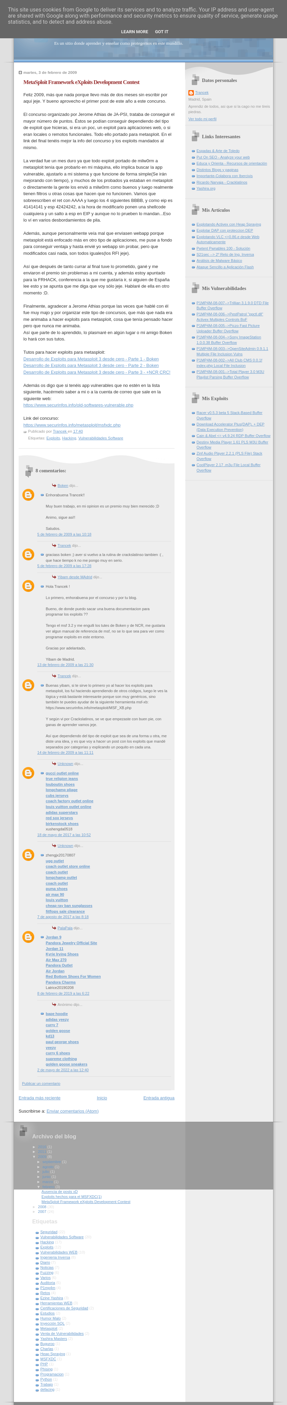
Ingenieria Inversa (55, 1257)
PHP (44, 1364)
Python (46, 1379)
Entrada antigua (159, 1097)
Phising (46, 1369)
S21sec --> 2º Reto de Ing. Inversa (225, 254)
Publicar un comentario (41, 1083)
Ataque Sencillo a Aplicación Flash (225, 267)
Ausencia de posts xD (60, 1192)
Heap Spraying (52, 1354)
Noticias (47, 1267)
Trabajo (46, 1384)
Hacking (69, 438)
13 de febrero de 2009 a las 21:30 (65, 665)
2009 (42, 1157)
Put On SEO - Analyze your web (223, 157)
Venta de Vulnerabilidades (62, 1333)
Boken (63, 485)
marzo (48, 1182)
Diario (45, 1262)
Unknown (65, 764)
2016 (42, 1147)
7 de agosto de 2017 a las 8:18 (63, 917)
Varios (45, 1278)
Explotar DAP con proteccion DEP (225, 230)
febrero (48, 1187)
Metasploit (48, 1328)
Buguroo (47, 1344)
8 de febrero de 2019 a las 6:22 (63, 993)
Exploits (53, 438)
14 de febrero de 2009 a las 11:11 (65, 752)
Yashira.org (206, 188)
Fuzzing (47, 1272)
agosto (48, 1167)
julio (46, 1172)
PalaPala (65, 928)
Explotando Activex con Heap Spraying (229, 224)
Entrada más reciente (40, 1097)
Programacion (52, 1374)
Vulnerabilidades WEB (59, 1252)
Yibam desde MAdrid (75, 577)
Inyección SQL (52, 1323)
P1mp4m (47, 1288)
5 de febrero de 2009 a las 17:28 (64, 566)
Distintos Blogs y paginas (217, 170)
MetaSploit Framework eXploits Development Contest (86, 1202)
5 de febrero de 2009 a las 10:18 (64, 534)
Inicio (102, 1097)
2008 (42, 1207)
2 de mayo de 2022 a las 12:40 (63, 1070)
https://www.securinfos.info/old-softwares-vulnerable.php (78, 405)
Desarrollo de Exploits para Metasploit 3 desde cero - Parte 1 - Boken (91, 358)
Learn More (134, 31)
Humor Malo (50, 1318)
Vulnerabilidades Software (100, 438)
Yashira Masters (53, 1339)
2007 (42, 1212)
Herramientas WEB (56, 1303)
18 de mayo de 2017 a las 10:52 (64, 835)
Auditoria (47, 1283)
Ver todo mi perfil (202, 119)
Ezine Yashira (51, 1298)
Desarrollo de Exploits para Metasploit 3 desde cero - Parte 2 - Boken (91, 365)
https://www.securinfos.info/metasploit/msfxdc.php (72, 425)
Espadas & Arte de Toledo (218, 151)
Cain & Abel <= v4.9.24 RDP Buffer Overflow (233, 436)
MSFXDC (48, 1359)
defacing (47, 1389)
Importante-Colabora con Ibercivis (225, 176)
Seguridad (48, 1232)
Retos (45, 1293)
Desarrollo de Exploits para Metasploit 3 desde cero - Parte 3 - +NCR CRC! (96, 372)
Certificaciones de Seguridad (64, 1308)
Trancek (64, 545)
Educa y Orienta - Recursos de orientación (232, 163)
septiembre (52, 1162)
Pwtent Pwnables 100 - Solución (223, 248)
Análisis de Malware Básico (219, 261)
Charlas (46, 1349)
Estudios (47, 1313)
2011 (42, 1152)
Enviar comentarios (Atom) (72, 1111)
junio (46, 1177)
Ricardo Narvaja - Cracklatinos (222, 182)
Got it (161, 31)
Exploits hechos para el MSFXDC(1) (72, 1197)
